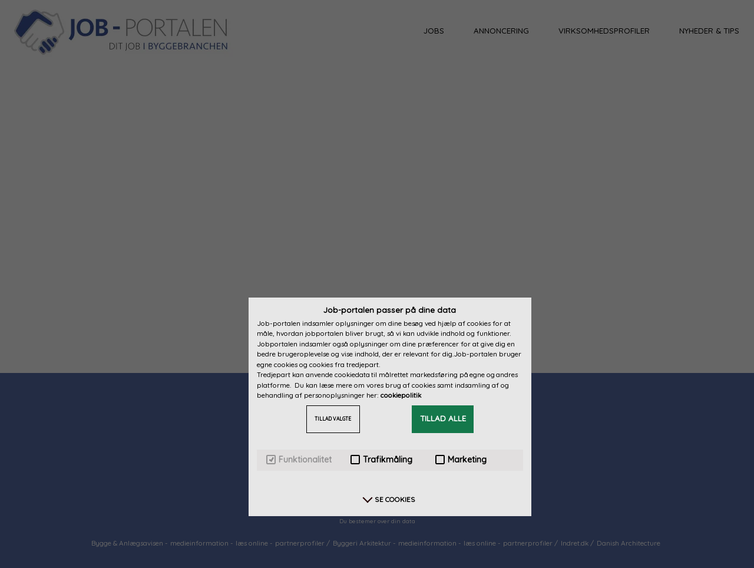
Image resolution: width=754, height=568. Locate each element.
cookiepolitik (401, 395)
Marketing (461, 460)
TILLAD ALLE (443, 418)
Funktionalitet (299, 460)
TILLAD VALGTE (333, 419)
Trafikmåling (381, 460)
